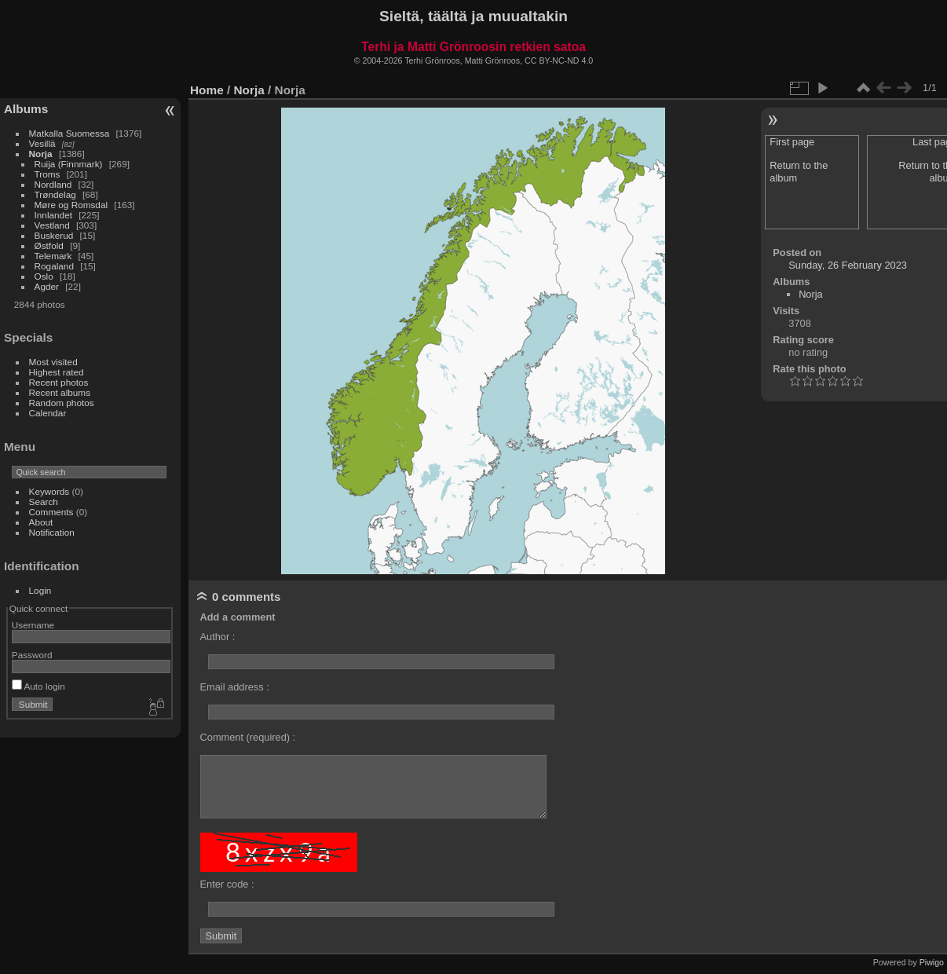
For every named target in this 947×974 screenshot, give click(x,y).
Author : (218, 637)
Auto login (38, 686)
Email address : (234, 687)
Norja (41, 153)
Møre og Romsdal (71, 205)
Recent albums (59, 392)
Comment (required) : (248, 737)
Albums (26, 108)
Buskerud (54, 235)
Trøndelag (55, 194)
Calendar (48, 413)
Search (43, 501)
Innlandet (53, 215)
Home (207, 90)
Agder (47, 286)
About (41, 522)
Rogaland (54, 266)
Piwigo (932, 962)
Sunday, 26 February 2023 (847, 265)
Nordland (53, 184)
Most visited (53, 362)
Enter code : (227, 884)
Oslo (44, 276)
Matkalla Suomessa (69, 133)
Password (32, 655)
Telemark (53, 256)
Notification (52, 532)
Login (40, 590)
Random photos (61, 402)
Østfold (49, 245)
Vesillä (42, 143)
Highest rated (56, 372)
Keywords (49, 491)
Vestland (52, 225)
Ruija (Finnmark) (69, 164)
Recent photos (59, 382)
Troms (47, 174)
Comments (51, 512)
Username (33, 625)
